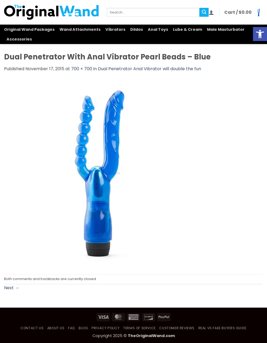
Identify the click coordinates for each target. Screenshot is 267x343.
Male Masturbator (226, 29)
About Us (56, 328)
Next (11, 288)
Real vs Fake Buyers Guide (222, 328)
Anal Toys (158, 29)
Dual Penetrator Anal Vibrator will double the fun (149, 69)
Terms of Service (139, 328)
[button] (211, 12)
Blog (83, 328)
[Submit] (204, 12)
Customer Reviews (177, 328)
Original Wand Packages (29, 29)
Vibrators (115, 29)
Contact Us (32, 328)
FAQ (71, 328)
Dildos (136, 29)
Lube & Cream (187, 29)
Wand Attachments (80, 29)
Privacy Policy (106, 328)
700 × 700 (81, 69)
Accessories (19, 39)
